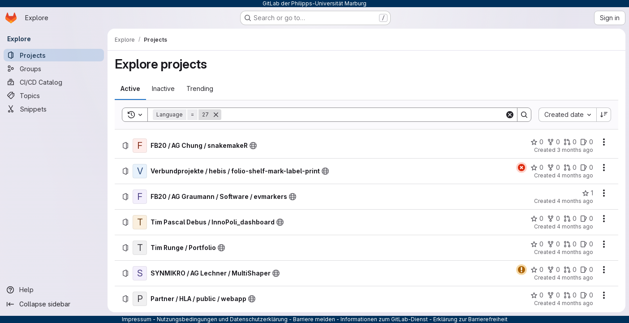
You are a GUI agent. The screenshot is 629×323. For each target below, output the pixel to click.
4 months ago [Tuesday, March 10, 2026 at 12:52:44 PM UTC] (575, 277)
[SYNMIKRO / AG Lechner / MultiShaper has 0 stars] (536, 269)
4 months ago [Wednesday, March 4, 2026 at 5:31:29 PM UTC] (575, 303)
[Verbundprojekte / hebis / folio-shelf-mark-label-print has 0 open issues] (586, 167)
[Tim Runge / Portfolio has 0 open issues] (586, 244)
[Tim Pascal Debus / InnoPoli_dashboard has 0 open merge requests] (570, 218)
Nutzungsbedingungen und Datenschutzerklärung (222, 319)
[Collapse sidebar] (54, 304)
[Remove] (216, 114)
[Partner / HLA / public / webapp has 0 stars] (536, 295)
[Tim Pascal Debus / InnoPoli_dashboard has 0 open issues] (586, 218)
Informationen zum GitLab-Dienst (384, 319)
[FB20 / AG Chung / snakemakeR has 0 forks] (553, 142)
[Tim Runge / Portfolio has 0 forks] (553, 244)
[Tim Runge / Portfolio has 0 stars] (536, 244)
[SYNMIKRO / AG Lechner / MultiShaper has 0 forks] (553, 269)
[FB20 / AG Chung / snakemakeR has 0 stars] (536, 142)
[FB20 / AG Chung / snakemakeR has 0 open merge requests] (570, 142)
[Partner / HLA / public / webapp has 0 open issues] (586, 295)
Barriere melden (314, 319)
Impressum (136, 319)
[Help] (54, 290)
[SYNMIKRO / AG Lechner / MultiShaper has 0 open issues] (586, 269)
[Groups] (54, 68)
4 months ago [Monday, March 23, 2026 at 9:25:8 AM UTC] (575, 175)
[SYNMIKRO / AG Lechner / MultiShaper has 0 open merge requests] (570, 269)
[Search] (363, 114)
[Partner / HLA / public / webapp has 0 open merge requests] (570, 295)
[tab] (130, 89)
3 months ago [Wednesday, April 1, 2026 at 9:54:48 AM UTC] (575, 149)
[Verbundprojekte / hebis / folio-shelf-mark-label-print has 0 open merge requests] (570, 167)
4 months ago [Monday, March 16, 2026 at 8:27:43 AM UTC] (575, 201)
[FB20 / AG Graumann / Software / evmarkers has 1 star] (587, 193)
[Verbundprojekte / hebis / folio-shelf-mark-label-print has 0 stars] (536, 167)
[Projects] (54, 55)
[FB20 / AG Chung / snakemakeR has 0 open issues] (586, 142)
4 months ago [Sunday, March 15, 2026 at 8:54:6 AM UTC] (575, 226)
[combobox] (567, 115)
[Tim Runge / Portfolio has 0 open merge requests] (570, 244)
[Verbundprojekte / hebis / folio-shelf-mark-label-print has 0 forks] (553, 167)
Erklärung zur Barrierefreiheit (470, 319)
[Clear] (509, 114)
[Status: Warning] (521, 269)
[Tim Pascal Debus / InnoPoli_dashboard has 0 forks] (553, 218)
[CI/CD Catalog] (54, 82)
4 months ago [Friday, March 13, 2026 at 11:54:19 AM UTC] (575, 252)
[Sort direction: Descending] (604, 115)
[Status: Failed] (521, 167)
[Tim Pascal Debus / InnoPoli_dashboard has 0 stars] (536, 218)
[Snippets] (54, 109)
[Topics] (54, 95)
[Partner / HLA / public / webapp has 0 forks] (553, 295)
